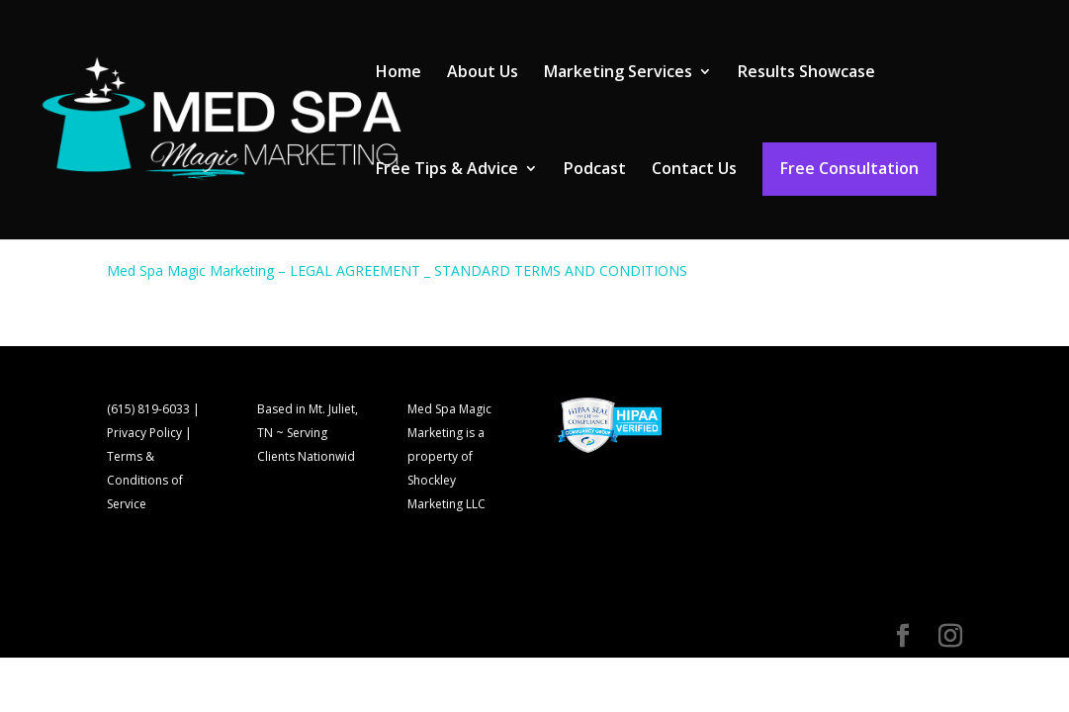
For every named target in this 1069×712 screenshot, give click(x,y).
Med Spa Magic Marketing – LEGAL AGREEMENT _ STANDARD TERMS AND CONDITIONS (397, 270)
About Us (482, 73)
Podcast (595, 170)
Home (398, 73)
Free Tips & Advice (447, 170)
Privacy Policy (144, 432)
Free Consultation (849, 168)
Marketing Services (618, 73)
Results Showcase (806, 73)
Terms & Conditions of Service (145, 480)
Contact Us (694, 170)
